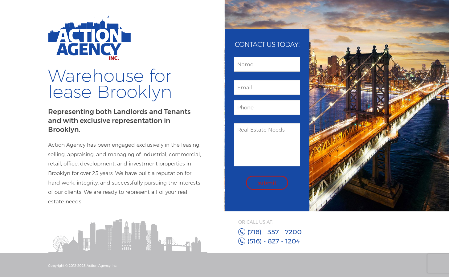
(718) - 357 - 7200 (274, 232)
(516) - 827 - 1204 (273, 241)
